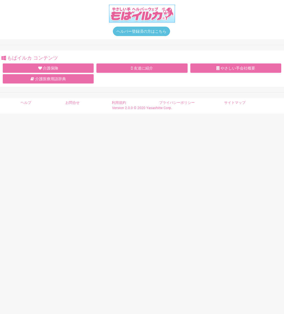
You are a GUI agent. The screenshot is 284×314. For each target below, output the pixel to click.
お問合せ (72, 103)
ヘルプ (26, 103)
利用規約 (119, 103)
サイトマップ (235, 103)
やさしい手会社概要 (235, 68)
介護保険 (48, 68)
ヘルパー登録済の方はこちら (141, 31)
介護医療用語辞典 (48, 79)
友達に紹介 (142, 68)
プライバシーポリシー (177, 103)
